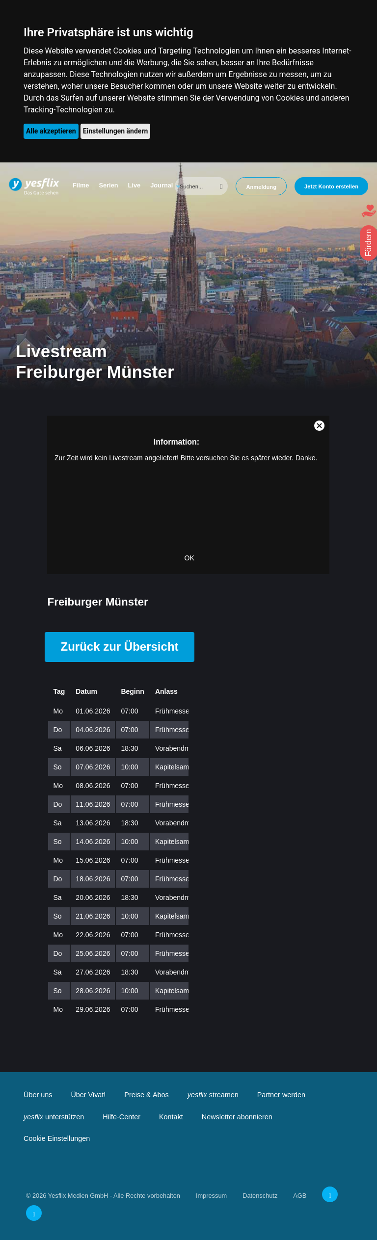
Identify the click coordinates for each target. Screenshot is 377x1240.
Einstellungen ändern (115, 131)
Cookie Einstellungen (57, 1138)
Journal (161, 185)
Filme (81, 185)
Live (134, 185)
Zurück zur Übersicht (119, 646)
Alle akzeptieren (51, 131)
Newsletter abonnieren (237, 1117)
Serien (108, 185)
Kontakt (171, 1117)
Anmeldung (261, 187)
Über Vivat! (88, 1095)
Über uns (38, 1095)
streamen (213, 1095)
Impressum (211, 1195)
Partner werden (281, 1095)
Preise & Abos (146, 1095)
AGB (299, 1195)
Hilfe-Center (121, 1117)
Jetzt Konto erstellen (331, 186)
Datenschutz (259, 1195)
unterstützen (54, 1117)
